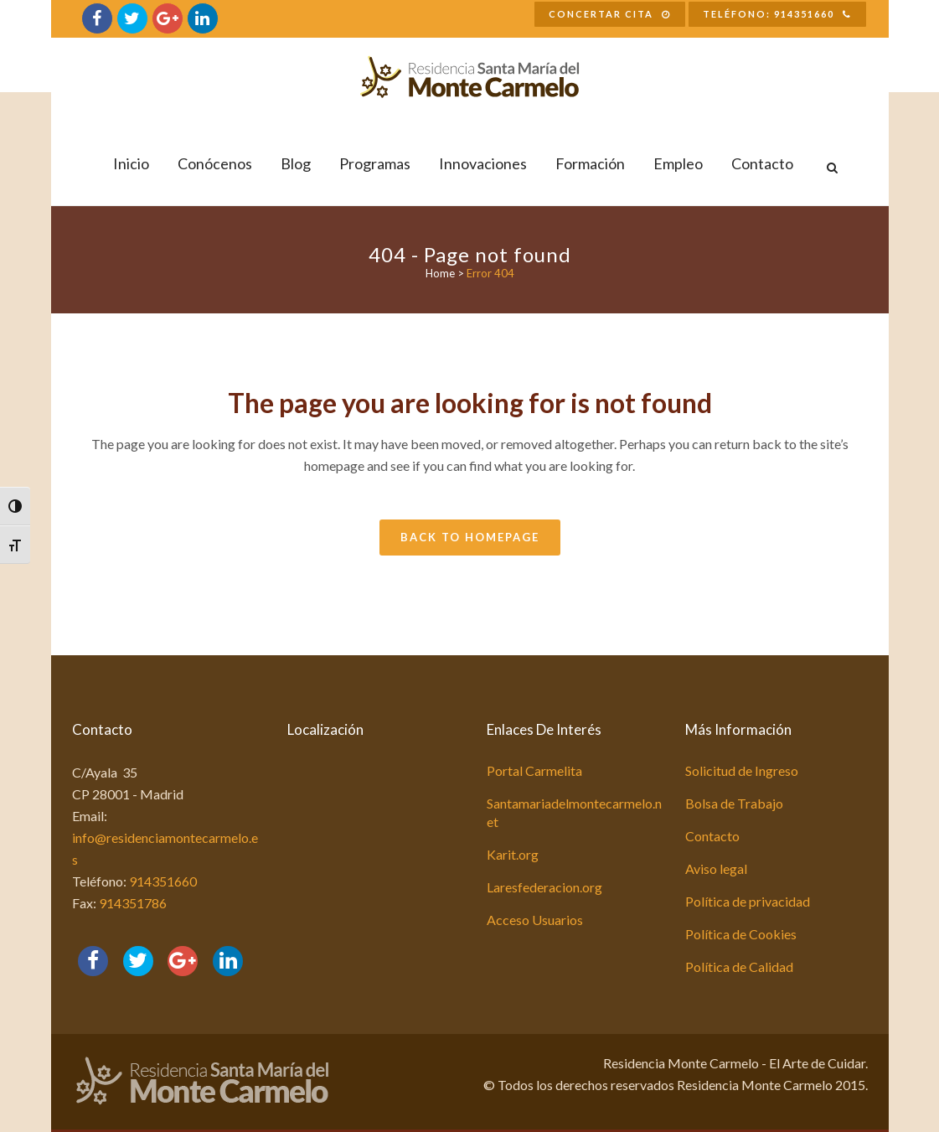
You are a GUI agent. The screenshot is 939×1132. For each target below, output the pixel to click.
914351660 (163, 881)
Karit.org (513, 854)
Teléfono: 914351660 (777, 13)
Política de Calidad (739, 966)
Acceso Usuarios (535, 920)
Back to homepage (469, 537)
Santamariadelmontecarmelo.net (574, 812)
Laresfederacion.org (544, 887)
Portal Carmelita (534, 770)
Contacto (712, 836)
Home (440, 273)
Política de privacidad (747, 901)
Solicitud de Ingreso (741, 770)
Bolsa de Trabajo (734, 803)
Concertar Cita (610, 13)
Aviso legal (716, 868)
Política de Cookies (741, 934)
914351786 (133, 903)
